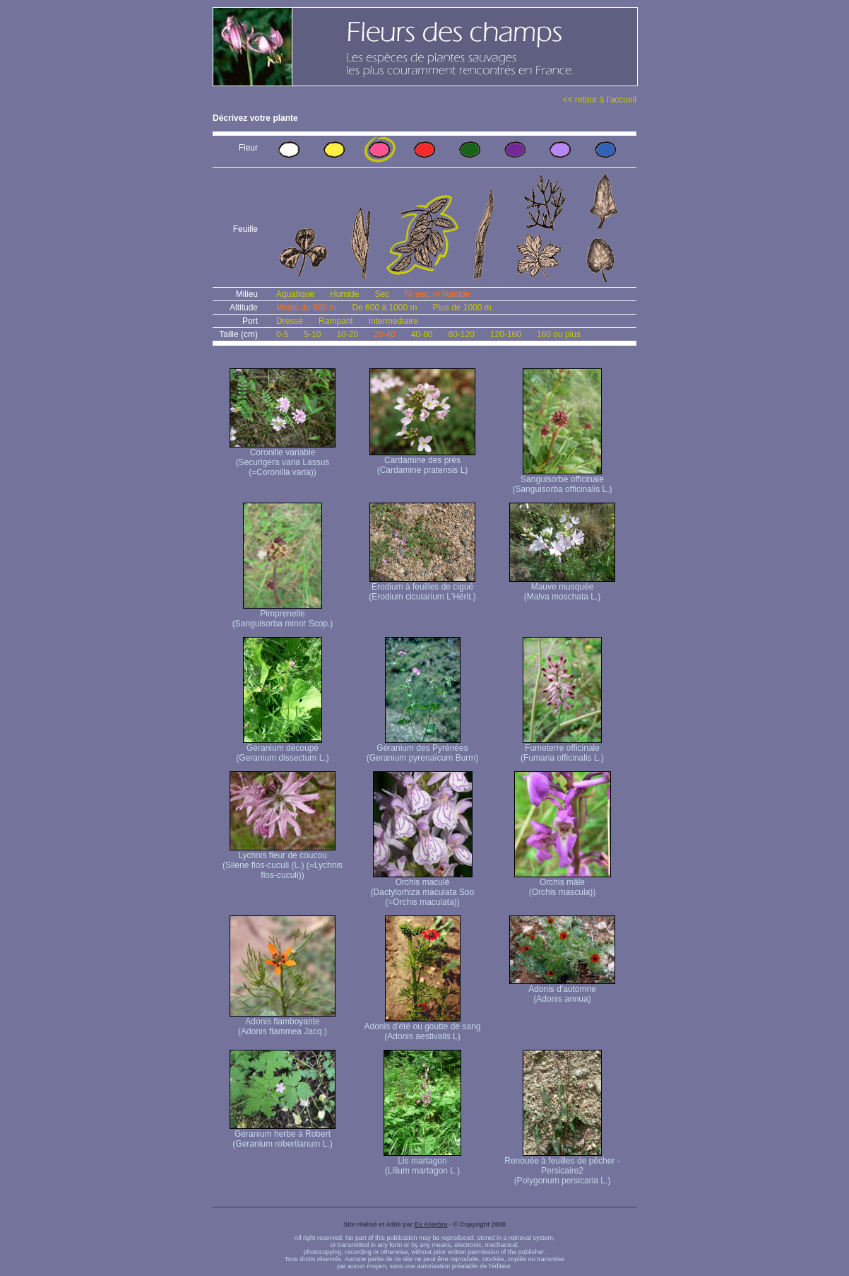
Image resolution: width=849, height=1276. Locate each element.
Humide (344, 294)
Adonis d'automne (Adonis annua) (562, 990)
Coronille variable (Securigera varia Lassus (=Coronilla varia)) (283, 458)
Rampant (336, 321)
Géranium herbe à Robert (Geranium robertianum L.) (283, 1135)
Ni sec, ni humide (437, 294)
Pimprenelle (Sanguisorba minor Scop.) (282, 614)
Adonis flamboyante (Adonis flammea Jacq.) (283, 1022)
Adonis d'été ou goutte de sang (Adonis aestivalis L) (422, 1027)
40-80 (422, 334)
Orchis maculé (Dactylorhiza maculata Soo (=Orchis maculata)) (423, 888)
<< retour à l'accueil (599, 100)
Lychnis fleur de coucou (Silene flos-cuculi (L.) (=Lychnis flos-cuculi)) (282, 861)
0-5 (282, 334)
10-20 (347, 334)
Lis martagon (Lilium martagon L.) (422, 1162)
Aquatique (295, 294)
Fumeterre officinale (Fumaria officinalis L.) (562, 749)
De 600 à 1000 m (384, 307)
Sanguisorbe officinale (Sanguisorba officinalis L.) (562, 480)
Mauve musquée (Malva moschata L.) (562, 588)
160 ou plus (559, 334)
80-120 (461, 334)
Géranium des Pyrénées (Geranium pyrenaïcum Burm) (423, 749)
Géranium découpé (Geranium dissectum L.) (282, 749)
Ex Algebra (431, 1224)
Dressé (289, 321)
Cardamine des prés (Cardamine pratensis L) (422, 461)
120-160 (505, 334)
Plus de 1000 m (461, 307)
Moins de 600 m (306, 307)
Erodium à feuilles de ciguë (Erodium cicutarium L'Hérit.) (422, 588)
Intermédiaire (393, 321)
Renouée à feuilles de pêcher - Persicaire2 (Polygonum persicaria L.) (561, 1167)
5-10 (312, 334)
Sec (381, 294)
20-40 (385, 334)
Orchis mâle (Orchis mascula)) (562, 883)
